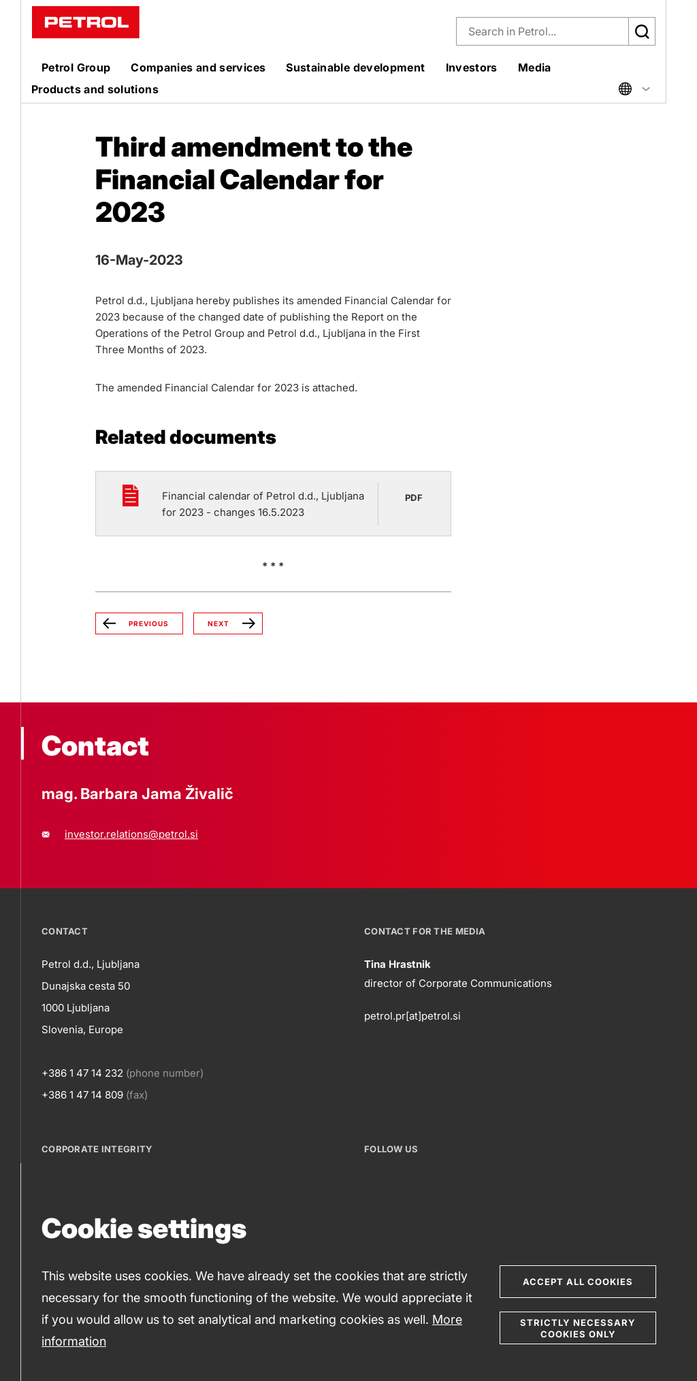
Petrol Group (76, 67)
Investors (472, 67)
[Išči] (641, 31)
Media (534, 67)
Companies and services (198, 67)
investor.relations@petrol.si (131, 834)
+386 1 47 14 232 (82, 1073)
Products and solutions (95, 89)
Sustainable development (355, 67)
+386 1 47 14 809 (82, 1094)
